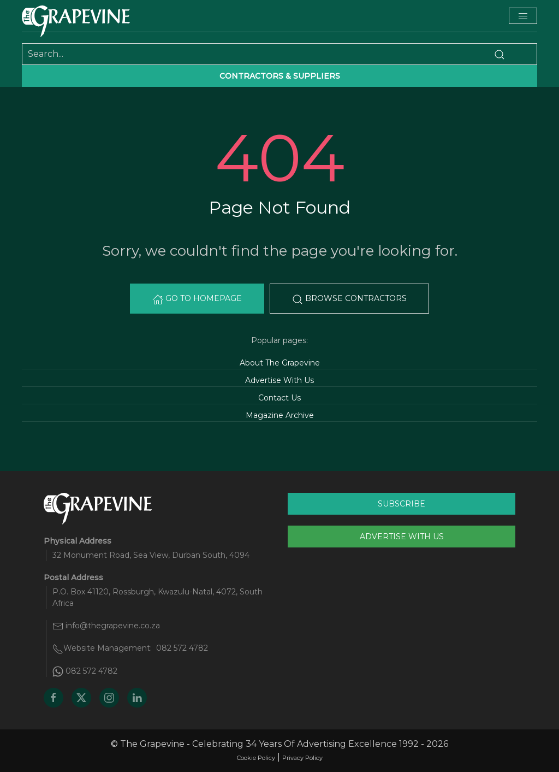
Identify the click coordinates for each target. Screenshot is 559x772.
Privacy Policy (302, 758)
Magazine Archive (280, 415)
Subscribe (401, 504)
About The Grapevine (280, 363)
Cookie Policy (256, 758)
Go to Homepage (197, 298)
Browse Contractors (349, 298)
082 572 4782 (182, 648)
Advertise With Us (279, 380)
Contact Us (279, 398)
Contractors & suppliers (279, 76)
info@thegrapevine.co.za (113, 625)
